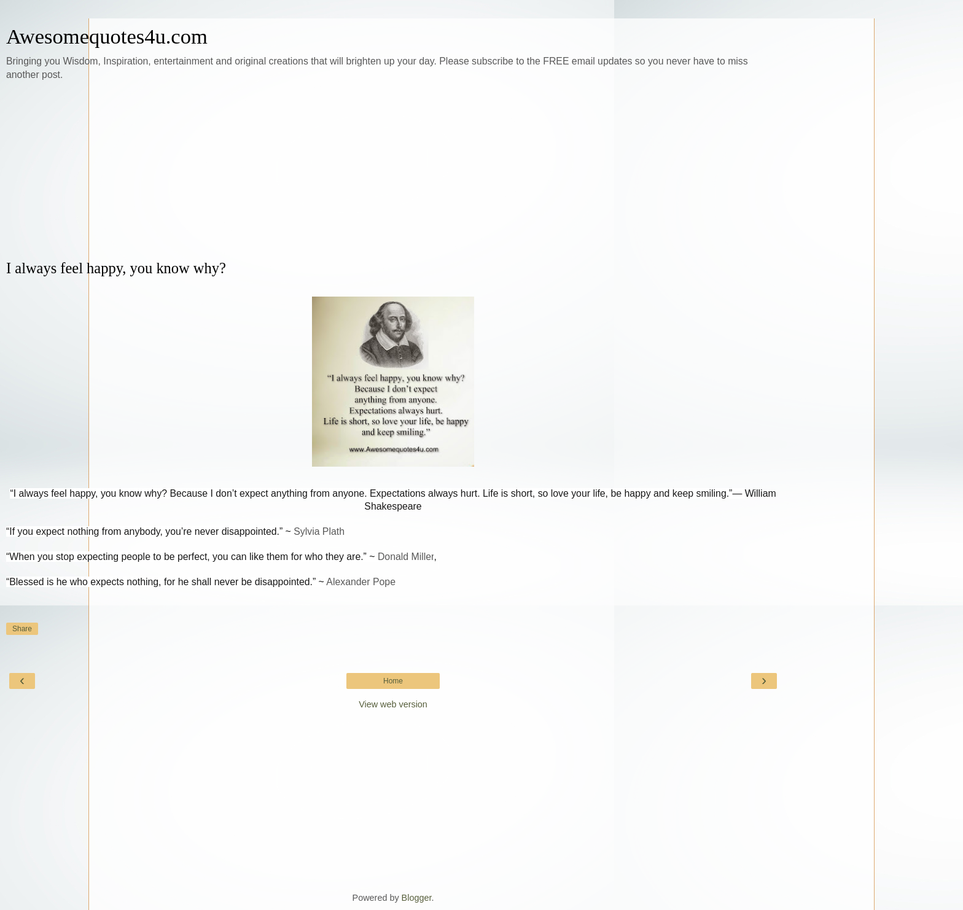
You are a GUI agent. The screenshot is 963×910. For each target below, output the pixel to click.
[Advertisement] (393, 170)
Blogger (417, 898)
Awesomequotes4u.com (107, 36)
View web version (393, 704)
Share (22, 628)
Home (393, 681)
